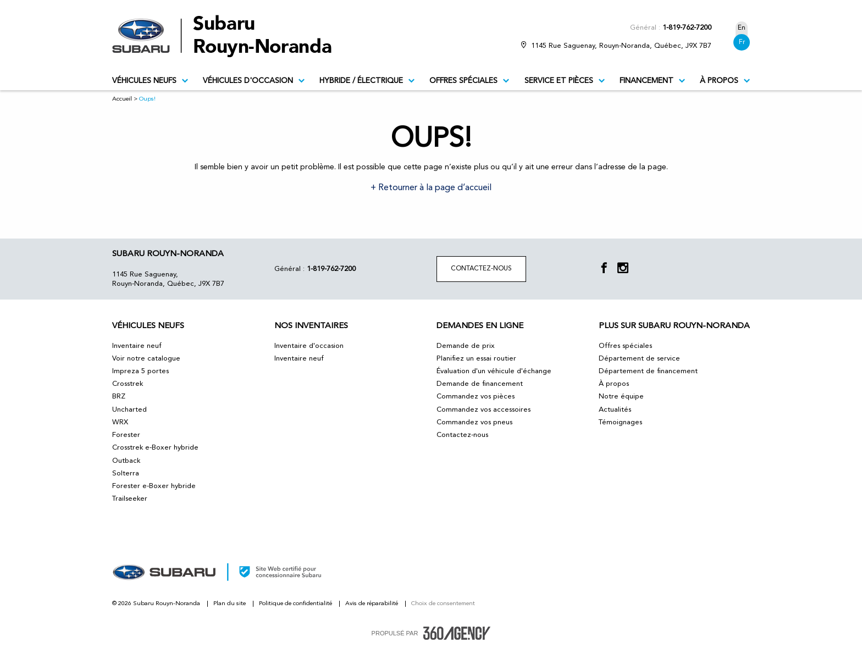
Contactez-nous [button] (481, 268)
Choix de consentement (443, 604)
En (741, 28)
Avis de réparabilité (372, 604)
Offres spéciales (469, 81)
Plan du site (230, 604)
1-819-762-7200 (686, 27)
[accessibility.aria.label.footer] (456, 633)
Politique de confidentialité (296, 604)
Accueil (122, 99)
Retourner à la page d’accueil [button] (433, 188)
